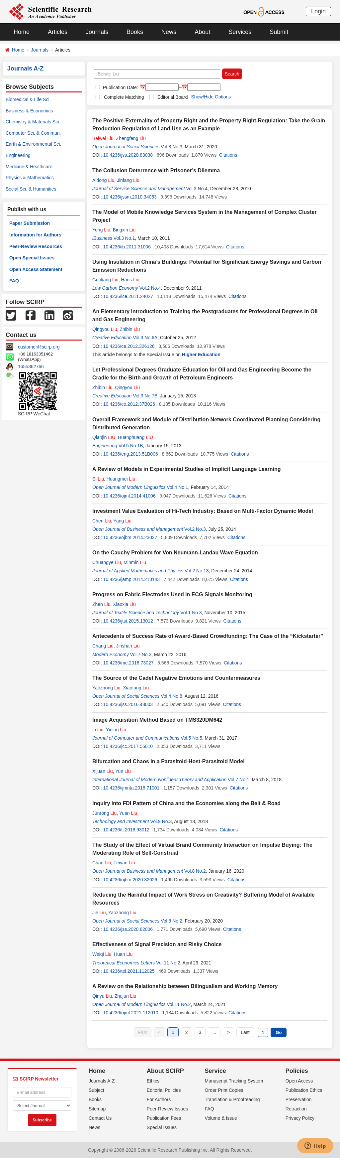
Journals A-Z (102, 1081)
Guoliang (105, 279)
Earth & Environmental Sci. (33, 144)
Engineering (18, 155)
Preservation (299, 1099)
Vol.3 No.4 (197, 188)
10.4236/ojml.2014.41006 (129, 496)
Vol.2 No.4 (150, 288)
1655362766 (31, 366)
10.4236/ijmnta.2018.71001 (131, 788)
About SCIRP (165, 1071)
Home (22, 32)
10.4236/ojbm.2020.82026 (130, 879)
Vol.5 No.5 (191, 738)
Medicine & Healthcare (29, 166)
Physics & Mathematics (30, 177)
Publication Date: (120, 87)
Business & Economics (29, 110)
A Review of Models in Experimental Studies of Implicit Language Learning (186, 469)
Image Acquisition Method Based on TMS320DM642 (157, 720)
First (142, 1032)
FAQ (14, 280)
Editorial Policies (164, 1090)
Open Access (299, 1081)
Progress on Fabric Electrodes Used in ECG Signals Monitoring (172, 594)
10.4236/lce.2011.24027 (128, 296)
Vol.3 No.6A (145, 337)
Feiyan (124, 862)
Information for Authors (35, 234)
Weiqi (101, 954)
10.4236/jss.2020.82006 (128, 929)
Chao (101, 862)
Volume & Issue (221, 1118)
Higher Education (201, 354)
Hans (130, 279)
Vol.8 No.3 (171, 146)
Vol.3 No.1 (124, 238)
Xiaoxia (124, 604)
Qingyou (104, 329)
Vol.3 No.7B (145, 395)
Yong (101, 229)
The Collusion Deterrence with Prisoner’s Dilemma (156, 170)
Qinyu (102, 996)
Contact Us (100, 1118)
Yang (122, 520)
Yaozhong (106, 687)
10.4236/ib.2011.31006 (127, 246)
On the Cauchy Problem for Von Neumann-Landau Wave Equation (175, 552)
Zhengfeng (131, 138)
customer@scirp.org (38, 347)
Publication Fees (164, 1118)
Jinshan (128, 646)
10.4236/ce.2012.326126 (129, 346)
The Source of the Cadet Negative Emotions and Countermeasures (176, 678)
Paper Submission (29, 223)
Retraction (296, 1108)
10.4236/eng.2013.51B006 (130, 454)
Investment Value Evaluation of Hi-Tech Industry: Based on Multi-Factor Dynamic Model (202, 511)
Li (97, 729)
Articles (57, 32)
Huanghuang (135, 437)
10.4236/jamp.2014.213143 (131, 579)
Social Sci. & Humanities (31, 189)
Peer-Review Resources (35, 246)
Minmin (135, 562)
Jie (99, 912)
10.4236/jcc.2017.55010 (128, 746)
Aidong (103, 180)
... (214, 1032)
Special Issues (162, 1127)
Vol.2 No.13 (197, 570)
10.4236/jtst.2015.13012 (128, 621)
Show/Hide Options (211, 96)
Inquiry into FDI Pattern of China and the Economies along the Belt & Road (186, 803)
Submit (279, 32)
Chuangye (106, 562)
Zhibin (130, 329)
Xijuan (102, 771)
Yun (123, 771)
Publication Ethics (304, 1090)
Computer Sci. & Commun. (33, 133)
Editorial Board (172, 97)
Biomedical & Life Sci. (28, 99)
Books (135, 32)
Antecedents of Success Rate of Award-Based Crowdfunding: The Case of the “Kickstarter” (207, 636)
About (202, 32)
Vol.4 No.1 (177, 487)
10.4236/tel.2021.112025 (129, 971)
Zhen (101, 604)
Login (318, 11)
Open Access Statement (35, 269)
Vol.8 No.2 (195, 871)
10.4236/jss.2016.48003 (128, 704)
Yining (116, 729)
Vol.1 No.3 (191, 612)
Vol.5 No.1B (131, 445)
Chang (103, 646)
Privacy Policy (300, 1118)
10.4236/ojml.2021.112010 (130, 1012)
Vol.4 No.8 (171, 696)
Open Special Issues (31, 257)
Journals (97, 32)
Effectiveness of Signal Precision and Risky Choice (156, 944)
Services (239, 32)
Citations (228, 155)
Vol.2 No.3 (195, 529)
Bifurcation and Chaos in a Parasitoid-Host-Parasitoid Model (168, 761)
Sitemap (97, 1108)
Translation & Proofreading (232, 1099)
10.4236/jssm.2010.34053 (130, 197)
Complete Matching (124, 97)
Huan (123, 954)
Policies (297, 1071)
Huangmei (121, 479)
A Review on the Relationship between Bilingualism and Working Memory (185, 986)
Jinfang (128, 180)
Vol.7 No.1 (238, 779)
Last (245, 1032)
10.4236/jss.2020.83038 (128, 155)
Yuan (128, 813)
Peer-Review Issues (167, 1108)
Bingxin (124, 229)
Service (215, 1071)
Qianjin (103, 437)
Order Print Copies (224, 1090)
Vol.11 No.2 (168, 962)
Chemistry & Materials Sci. (33, 121)
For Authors (159, 1099)
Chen (101, 520)
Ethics (153, 1081)
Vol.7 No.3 (141, 654)
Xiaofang (136, 687)
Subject (96, 1090)
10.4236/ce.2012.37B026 (129, 404)
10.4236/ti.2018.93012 (126, 829)
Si (98, 479)
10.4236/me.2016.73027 (128, 662)
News (168, 32)
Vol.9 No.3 (161, 821)
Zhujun (125, 996)
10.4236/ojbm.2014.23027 (130, 537)
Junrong (104, 813)
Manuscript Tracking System (234, 1081)
